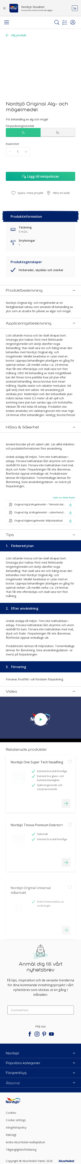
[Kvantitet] (18, 151)
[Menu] (6, 22)
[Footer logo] (17, 1081)
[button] (72, 22)
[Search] (56, 22)
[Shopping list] (64, 22)
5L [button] (58, 132)
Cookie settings (16, 1101)
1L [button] (23, 132)
